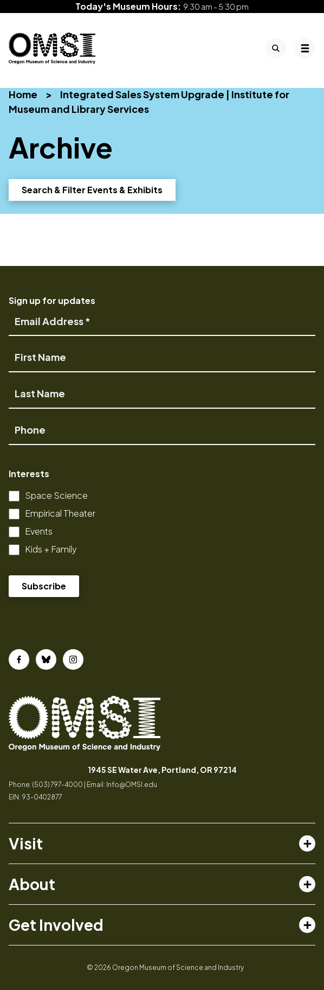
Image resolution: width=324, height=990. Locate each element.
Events (39, 531)
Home (23, 94)
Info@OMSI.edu (131, 784)
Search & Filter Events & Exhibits (92, 189)
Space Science (56, 495)
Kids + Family (51, 549)
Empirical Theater (60, 513)
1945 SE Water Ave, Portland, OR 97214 (162, 770)
